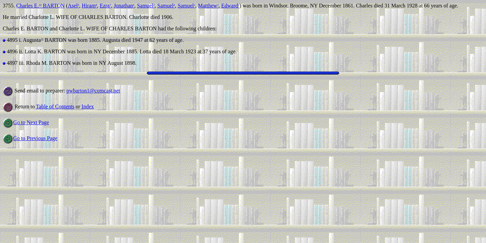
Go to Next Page (26, 122)
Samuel (146, 5)
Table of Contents (55, 106)
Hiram (89, 5)
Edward (230, 5)
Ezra (105, 5)
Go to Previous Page (30, 138)
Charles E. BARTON (40, 5)
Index (88, 106)
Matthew (208, 5)
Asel (73, 5)
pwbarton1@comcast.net (93, 90)
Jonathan (124, 5)
